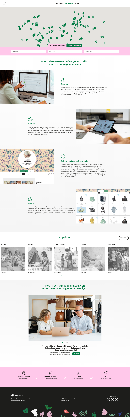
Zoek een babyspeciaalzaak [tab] (57, 45)
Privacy (68, 400)
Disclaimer (62, 400)
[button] (83, 13)
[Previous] (3, 259)
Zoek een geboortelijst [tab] (74, 45)
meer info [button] (76, 353)
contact (77, 3)
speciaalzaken (69, 3)
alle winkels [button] (123, 238)
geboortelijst (59, 3)
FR (124, 3)
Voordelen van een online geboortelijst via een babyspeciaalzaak (65, 63)
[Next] (126, 259)
